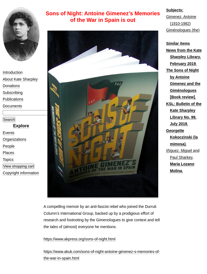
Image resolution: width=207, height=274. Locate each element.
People (9, 146)
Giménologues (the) (183, 30)
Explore (21, 125)
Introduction (13, 72)
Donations (11, 86)
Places (8, 153)
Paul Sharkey (181, 157)
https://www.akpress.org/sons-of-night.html (79, 239)
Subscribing (13, 92)
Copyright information (21, 173)
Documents (12, 106)
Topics (8, 159)
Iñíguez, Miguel (179, 150)
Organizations (14, 139)
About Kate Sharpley (20, 79)
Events (8, 133)
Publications (13, 99)
